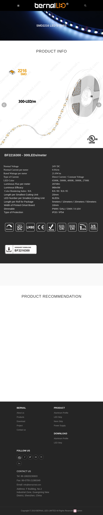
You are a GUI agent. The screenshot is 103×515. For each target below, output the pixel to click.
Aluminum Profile (61, 413)
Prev (4, 104)
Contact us (21, 430)
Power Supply (60, 426)
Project (20, 426)
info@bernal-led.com (32, 485)
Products (20, 417)
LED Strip (58, 417)
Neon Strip (58, 421)
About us (20, 413)
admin (79, 511)
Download (21, 421)
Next (98, 104)
